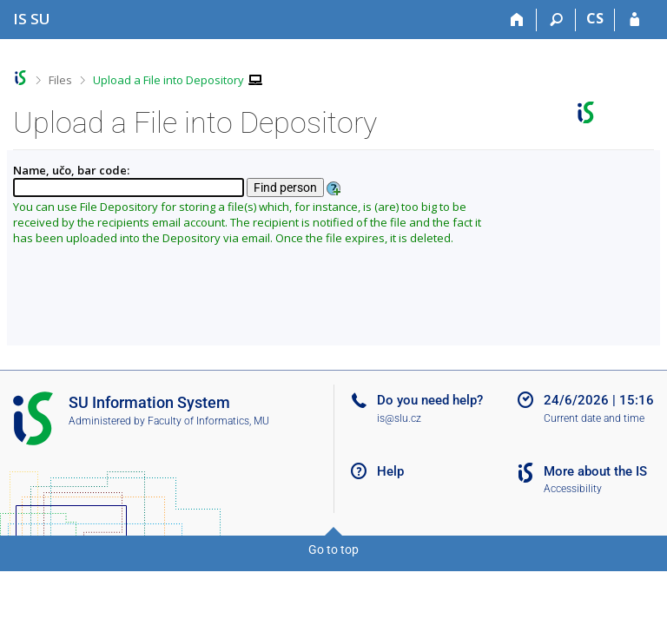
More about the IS (595, 471)
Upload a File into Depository (168, 80)
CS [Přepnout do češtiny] (595, 18)
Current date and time (594, 418)
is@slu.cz (399, 418)
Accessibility (573, 489)
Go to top (333, 549)
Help (390, 471)
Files (60, 80)
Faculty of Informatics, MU (208, 421)
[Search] (556, 20)
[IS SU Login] (634, 20)
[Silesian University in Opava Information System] (31, 19)
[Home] (517, 20)
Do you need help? (430, 400)
